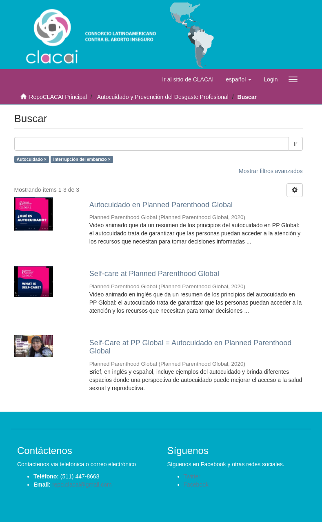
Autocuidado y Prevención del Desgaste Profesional (163, 97)
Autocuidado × (32, 159)
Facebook (196, 484)
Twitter (192, 476)
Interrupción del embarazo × (82, 159)
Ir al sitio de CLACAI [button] (187, 79)
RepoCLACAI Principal (58, 97)
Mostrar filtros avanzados (270, 171)
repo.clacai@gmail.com (82, 484)
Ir (296, 143)
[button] (239, 79)
